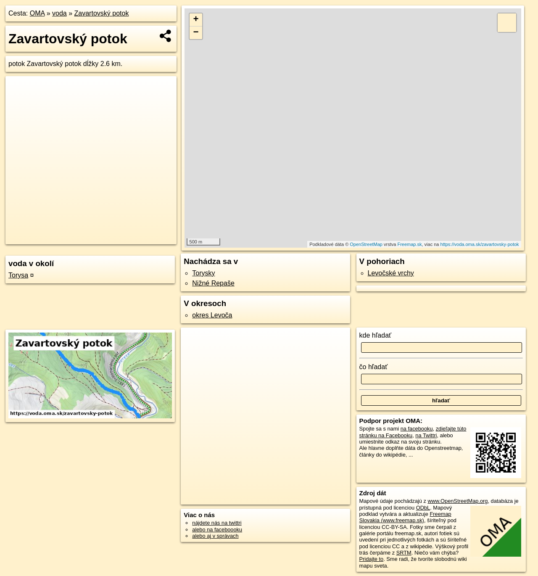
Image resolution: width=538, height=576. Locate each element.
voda (59, 13)
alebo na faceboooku (217, 529)
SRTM (403, 553)
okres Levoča (212, 315)
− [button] (196, 32)
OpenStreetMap (366, 244)
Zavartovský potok (101, 13)
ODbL (423, 508)
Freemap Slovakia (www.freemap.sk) (405, 517)
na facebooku (417, 428)
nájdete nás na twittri (216, 523)
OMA (37, 13)
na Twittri (426, 435)
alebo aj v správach (215, 536)
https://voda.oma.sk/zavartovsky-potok (479, 244)
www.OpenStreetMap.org (457, 501)
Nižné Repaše (213, 283)
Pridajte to (371, 559)
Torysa (18, 275)
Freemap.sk (409, 244)
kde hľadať (375, 335)
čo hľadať (373, 366)
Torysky (203, 273)
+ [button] (196, 19)
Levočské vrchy (391, 273)
